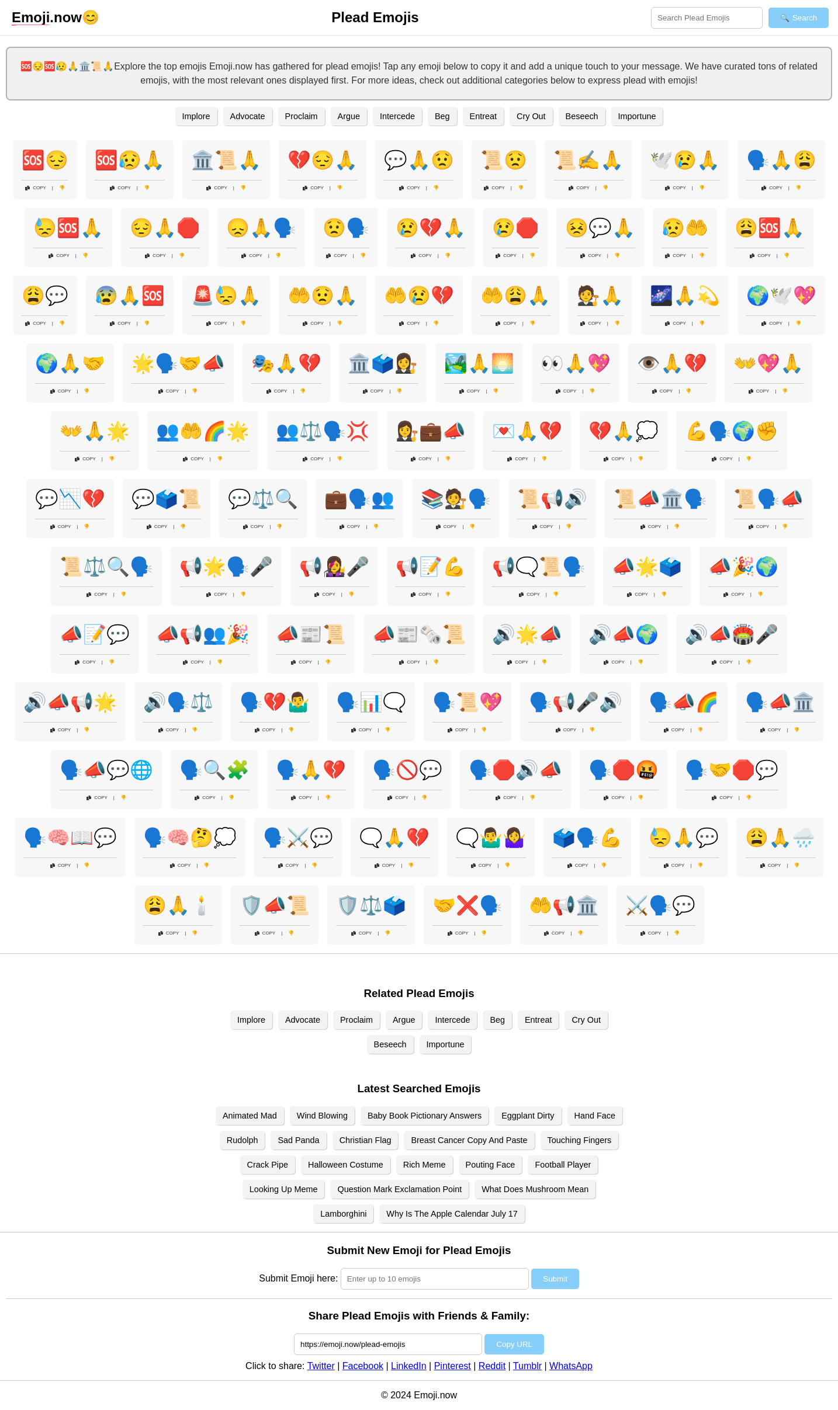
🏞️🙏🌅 (479, 363)
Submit (555, 1278)
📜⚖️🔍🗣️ (106, 566)
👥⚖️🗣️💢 (322, 431)
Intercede (397, 116)
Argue (349, 116)
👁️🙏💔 (672, 363)
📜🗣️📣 (768, 498)
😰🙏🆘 (130, 295)
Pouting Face (490, 1164)
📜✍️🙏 (588, 160)
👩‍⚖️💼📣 (431, 431)
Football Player (563, 1164)
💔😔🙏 (323, 160)
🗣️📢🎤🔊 (575, 702)
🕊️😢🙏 (685, 160)
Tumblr (527, 1366)
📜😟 (503, 160)
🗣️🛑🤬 (623, 769)
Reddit (492, 1366)
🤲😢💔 (419, 295)
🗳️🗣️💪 (587, 837)
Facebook (362, 1366)
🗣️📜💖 (467, 702)
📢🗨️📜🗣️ (539, 566)
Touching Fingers (580, 1140)
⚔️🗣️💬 (660, 905)
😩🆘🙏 (770, 227)
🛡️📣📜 (275, 905)
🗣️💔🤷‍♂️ (275, 702)
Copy (35, 187)
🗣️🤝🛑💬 (731, 769)
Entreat (483, 116)
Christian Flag (366, 1140)
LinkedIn (409, 1366)
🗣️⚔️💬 (298, 837)
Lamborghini (343, 1213)
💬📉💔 (70, 498)
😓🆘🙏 (68, 227)
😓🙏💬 (684, 837)
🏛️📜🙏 (226, 160)
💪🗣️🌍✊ (731, 431)
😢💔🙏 (431, 227)
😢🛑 (515, 227)
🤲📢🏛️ (564, 905)
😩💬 (45, 295)
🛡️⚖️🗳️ (371, 905)
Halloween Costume (345, 1164)
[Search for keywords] (707, 18)
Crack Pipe (267, 1164)
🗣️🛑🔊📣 (515, 769)
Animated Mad (250, 1115)
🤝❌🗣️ (467, 905)
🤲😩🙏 (515, 295)
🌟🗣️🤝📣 (178, 363)
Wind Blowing (322, 1115)
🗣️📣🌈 (684, 702)
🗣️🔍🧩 (214, 769)
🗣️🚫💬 (407, 769)
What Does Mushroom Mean (535, 1189)
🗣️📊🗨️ (371, 702)
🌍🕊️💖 (781, 295)
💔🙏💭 (623, 431)
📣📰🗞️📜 (419, 634)
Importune (637, 116)
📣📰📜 (311, 634)
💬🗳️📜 (166, 498)
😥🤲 (685, 227)
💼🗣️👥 (359, 498)
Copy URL (514, 1344)
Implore (196, 116)
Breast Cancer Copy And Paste (469, 1140)
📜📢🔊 (552, 498)
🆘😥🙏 (130, 160)
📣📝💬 (95, 634)
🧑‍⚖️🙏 (600, 295)
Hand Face (594, 1115)
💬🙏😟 (419, 160)
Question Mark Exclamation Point (399, 1189)
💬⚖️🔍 (263, 498)
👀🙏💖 (576, 363)
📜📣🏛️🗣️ (660, 498)
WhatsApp (571, 1366)
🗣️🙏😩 (781, 160)
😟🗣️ (346, 227)
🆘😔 (45, 160)
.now (47, 17)
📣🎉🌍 (743, 566)
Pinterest (452, 1366)
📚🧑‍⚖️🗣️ (456, 498)
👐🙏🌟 (95, 431)
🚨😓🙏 (226, 295)
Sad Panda (298, 1140)
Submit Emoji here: (298, 1278)
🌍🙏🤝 (70, 363)
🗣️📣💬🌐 (106, 769)
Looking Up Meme (284, 1189)
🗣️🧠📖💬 (70, 837)
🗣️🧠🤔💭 (190, 837)
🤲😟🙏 (323, 295)
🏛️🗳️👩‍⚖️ (383, 363)
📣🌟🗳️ (647, 566)
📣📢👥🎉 (203, 634)
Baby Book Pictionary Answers (425, 1115)
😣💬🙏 (600, 227)
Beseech (582, 116)
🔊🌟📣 (527, 634)
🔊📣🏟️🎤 (731, 634)
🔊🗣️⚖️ (178, 702)
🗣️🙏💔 (311, 769)
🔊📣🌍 (623, 634)
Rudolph (242, 1140)
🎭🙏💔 (286, 363)
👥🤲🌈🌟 (203, 431)
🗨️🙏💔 (394, 837)
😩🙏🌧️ (780, 837)
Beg (442, 116)
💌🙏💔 (527, 431)
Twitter (321, 1366)
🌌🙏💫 (685, 295)
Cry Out (531, 116)
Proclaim (301, 116)
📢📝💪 (431, 566)
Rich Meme (424, 1164)
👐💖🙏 (768, 363)
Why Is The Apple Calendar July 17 (452, 1213)
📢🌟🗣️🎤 (226, 566)
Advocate (247, 116)
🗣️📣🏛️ (780, 702)
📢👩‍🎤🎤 (334, 566)
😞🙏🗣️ (261, 227)
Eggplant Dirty (527, 1115)
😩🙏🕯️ (178, 905)
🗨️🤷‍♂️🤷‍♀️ (491, 837)
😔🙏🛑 (165, 227)
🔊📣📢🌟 (70, 702)
